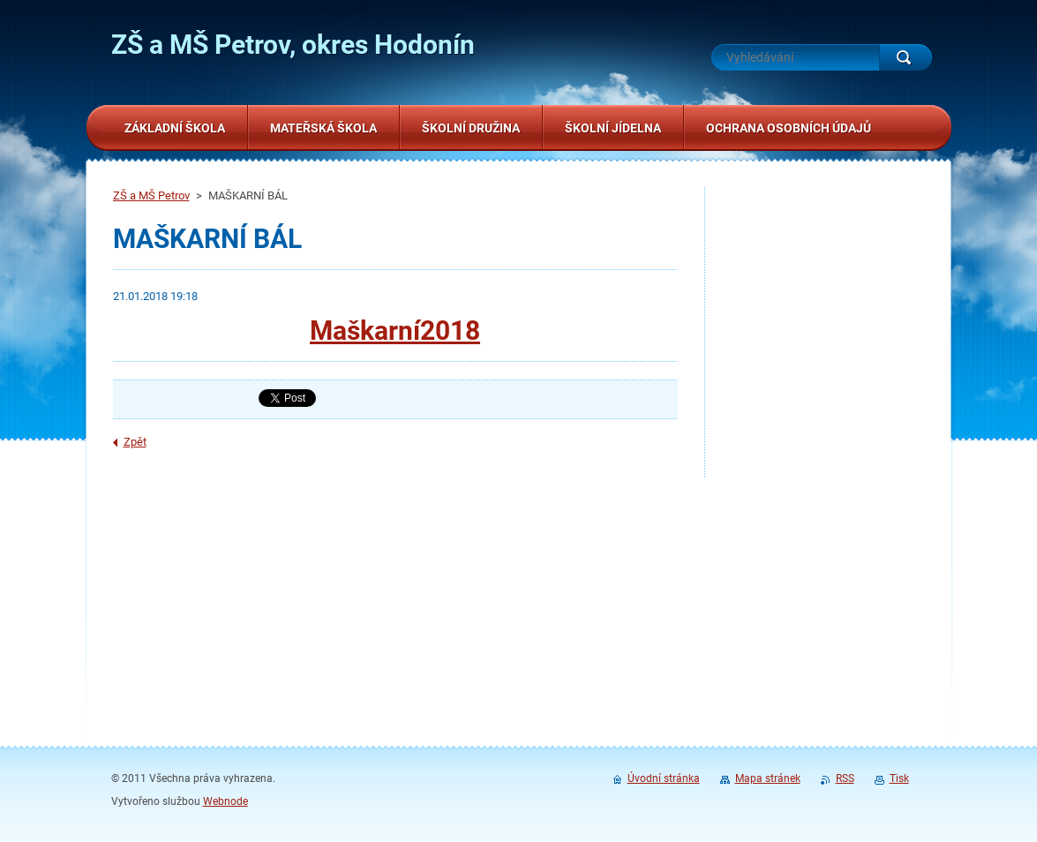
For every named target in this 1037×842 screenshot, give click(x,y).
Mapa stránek (767, 778)
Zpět (135, 441)
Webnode (225, 801)
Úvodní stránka (663, 778)
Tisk (899, 778)
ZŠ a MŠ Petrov (151, 195)
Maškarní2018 (395, 330)
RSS (845, 778)
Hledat (905, 57)
